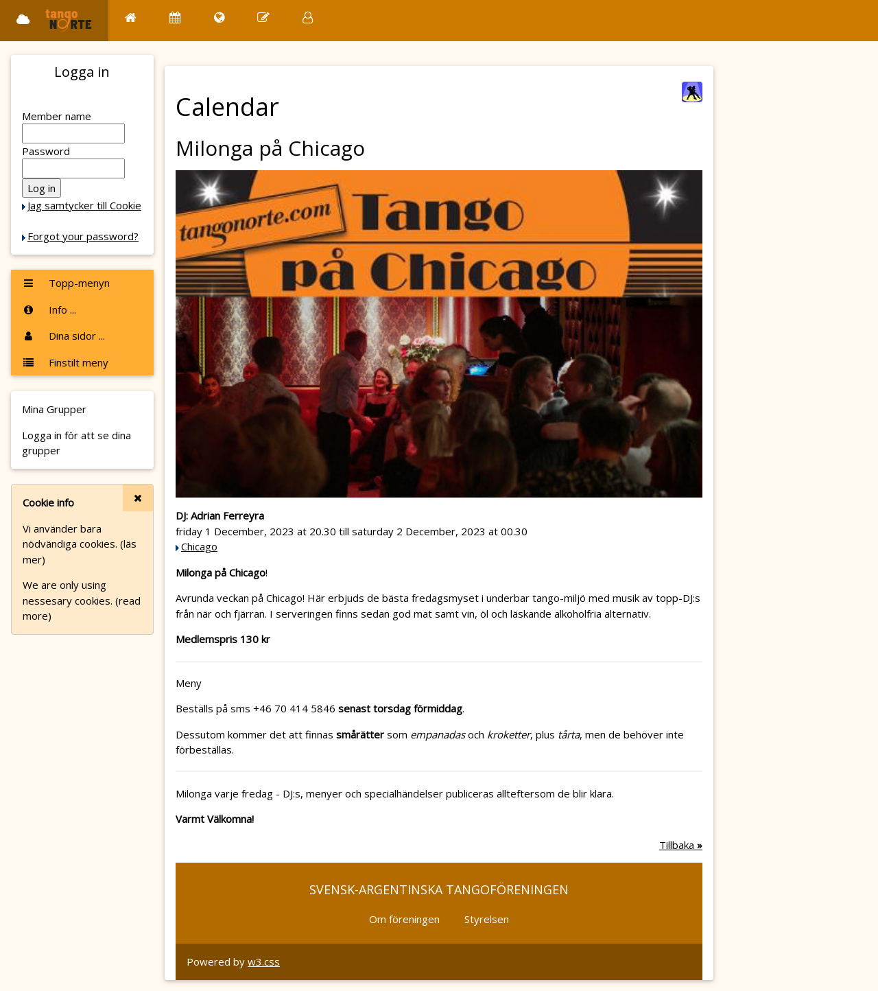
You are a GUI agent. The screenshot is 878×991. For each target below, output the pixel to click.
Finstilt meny (65, 362)
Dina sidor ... (63, 335)
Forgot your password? (83, 236)
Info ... (49, 309)
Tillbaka (680, 845)
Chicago (199, 546)
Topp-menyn (66, 283)
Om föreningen (404, 919)
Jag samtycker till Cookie (84, 205)
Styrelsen (486, 919)
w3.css (264, 961)
